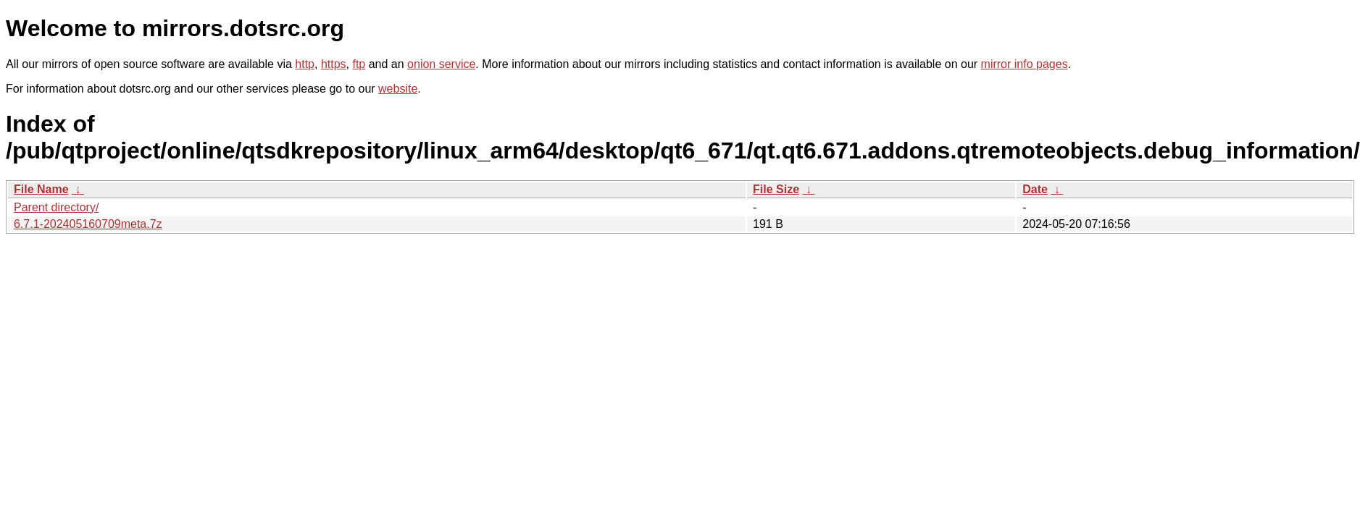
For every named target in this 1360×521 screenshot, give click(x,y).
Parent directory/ (56, 207)
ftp (358, 64)
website (397, 88)
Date (1035, 189)
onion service (441, 64)
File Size (776, 189)
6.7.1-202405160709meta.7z (88, 224)
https (333, 64)
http (304, 64)
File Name (41, 189)
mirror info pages (1024, 64)
